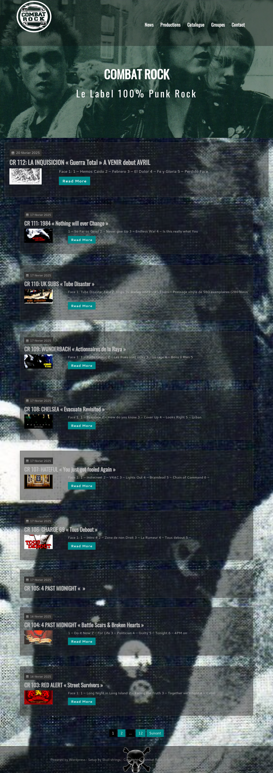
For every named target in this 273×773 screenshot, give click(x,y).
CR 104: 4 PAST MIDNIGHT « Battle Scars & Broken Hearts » (109, 628)
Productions (170, 24)
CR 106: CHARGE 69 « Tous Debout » (97, 532)
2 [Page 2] (122, 733)
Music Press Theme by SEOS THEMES (194, 759)
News (149, 24)
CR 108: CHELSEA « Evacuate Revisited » (99, 412)
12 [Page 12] (140, 733)
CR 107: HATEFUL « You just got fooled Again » (102, 472)
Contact (238, 24)
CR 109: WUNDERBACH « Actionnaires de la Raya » (105, 352)
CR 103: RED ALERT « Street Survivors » (99, 688)
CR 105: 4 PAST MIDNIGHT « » (94, 586)
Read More (77, 180)
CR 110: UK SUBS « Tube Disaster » (97, 288)
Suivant (155, 733)
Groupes (218, 24)
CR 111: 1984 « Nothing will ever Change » (100, 226)
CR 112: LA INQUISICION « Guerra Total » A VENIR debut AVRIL (82, 162)
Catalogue (195, 24)
